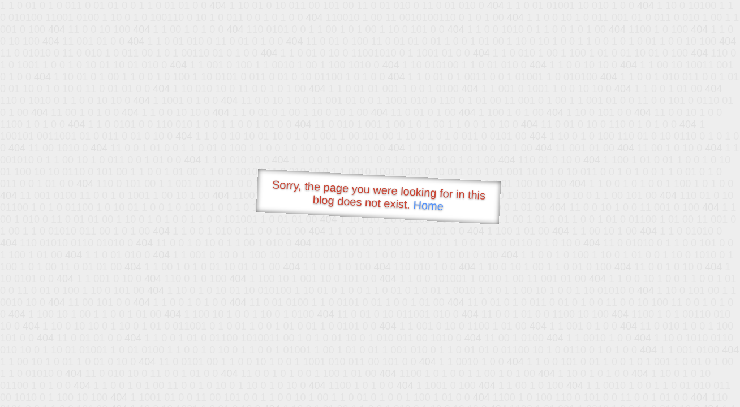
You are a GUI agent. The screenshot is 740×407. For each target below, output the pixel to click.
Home (428, 205)
